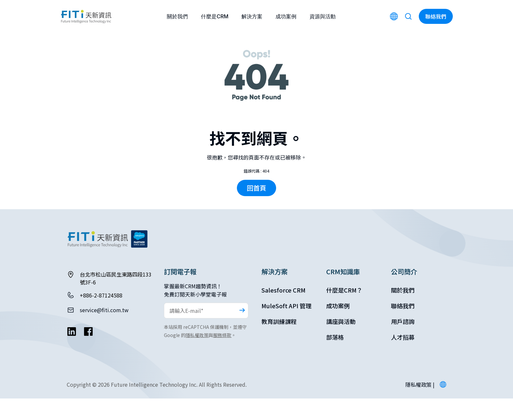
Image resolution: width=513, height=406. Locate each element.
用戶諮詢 (403, 329)
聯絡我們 (403, 313)
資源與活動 (323, 16)
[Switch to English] (394, 16)
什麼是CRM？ (344, 297)
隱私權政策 (197, 342)
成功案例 (285, 16)
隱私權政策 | (419, 392)
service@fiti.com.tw (104, 317)
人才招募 (403, 344)
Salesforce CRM (283, 297)
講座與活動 (341, 329)
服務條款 (222, 342)
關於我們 (177, 16)
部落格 (335, 344)
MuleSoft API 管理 (286, 313)
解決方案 (251, 16)
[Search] (408, 16)
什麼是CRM (214, 16)
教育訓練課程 (279, 329)
